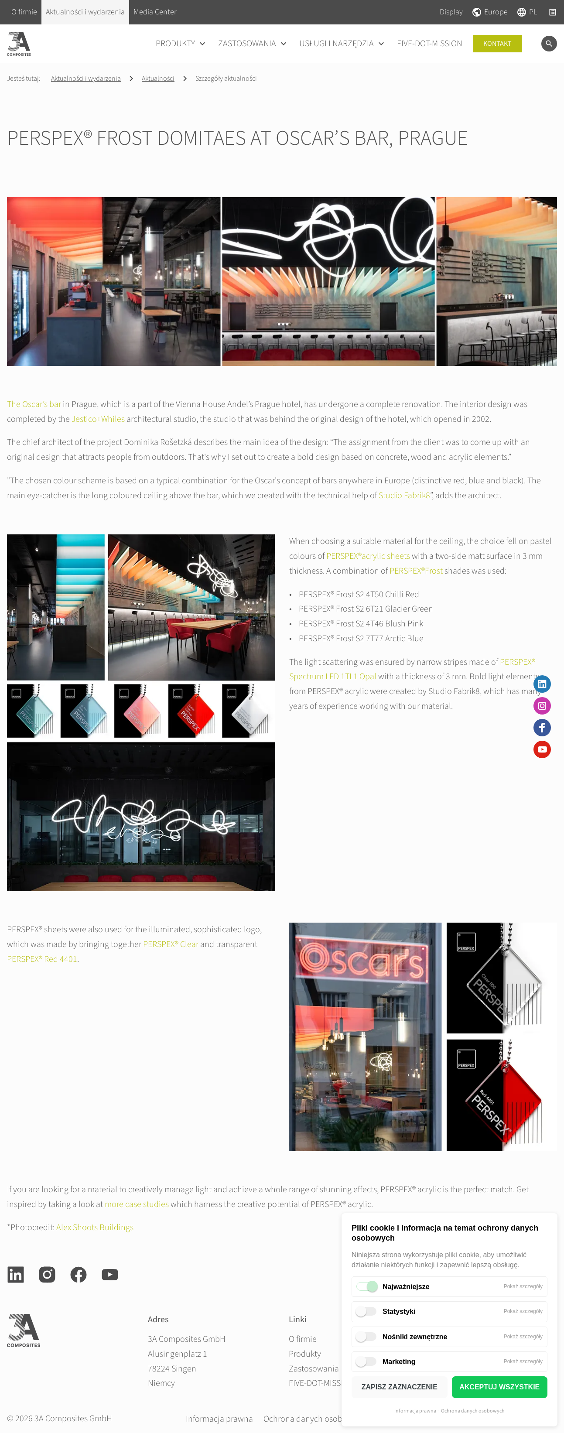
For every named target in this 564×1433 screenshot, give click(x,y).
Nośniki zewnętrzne (415, 1337)
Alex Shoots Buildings (94, 1227)
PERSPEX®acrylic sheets (368, 556)
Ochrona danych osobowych (473, 1411)
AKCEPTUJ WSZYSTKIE (499, 1387)
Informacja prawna (415, 1411)
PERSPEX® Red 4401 (42, 959)
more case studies (137, 1204)
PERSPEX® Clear (170, 944)
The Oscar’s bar (34, 404)
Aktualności (158, 78)
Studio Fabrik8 (404, 495)
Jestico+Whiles (98, 419)
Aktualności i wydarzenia (86, 78)
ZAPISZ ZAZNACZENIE (400, 1387)
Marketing (399, 1361)
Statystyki (399, 1311)
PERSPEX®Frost (416, 571)
